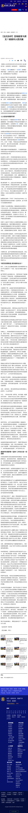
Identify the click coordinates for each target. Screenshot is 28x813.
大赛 (15, 1)
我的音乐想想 (10, 781)
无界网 (2, 802)
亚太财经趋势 (11, 740)
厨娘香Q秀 (9, 776)
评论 (5, 32)
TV (20, 9)
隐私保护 (20, 792)
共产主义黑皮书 (19, 780)
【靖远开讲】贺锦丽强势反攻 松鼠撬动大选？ (9, 657)
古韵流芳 (10, 751)
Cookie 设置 (14, 811)
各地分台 (19, 1)
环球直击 (10, 726)
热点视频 (14, 715)
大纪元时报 (16, 799)
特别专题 (18, 762)
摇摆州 (16, 119)
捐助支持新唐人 (11, 703)
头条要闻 (8, 715)
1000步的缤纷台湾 (10, 779)
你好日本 (9, 766)
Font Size (21, 60)
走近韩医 (20, 756)
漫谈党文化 (18, 783)
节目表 (9, 701)
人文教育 (10, 746)
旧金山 (5, 690)
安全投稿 (9, 794)
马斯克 (9, 69)
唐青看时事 (20, 737)
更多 (14, 802)
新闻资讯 (13, 698)
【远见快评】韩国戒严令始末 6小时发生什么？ (23, 650)
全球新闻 (10, 724)
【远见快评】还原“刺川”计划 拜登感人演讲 (23, 665)
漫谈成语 (10, 755)
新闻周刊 (10, 733)
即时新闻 (19, 715)
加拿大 (11, 688)
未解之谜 (10, 748)
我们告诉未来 (19, 764)
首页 (2, 32)
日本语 (13, 692)
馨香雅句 (10, 753)
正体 (23, 1)
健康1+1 (19, 748)
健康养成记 (20, 753)
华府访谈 (10, 735)
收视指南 (15, 792)
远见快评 (13, 32)
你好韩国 (9, 768)
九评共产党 (18, 773)
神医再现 (20, 755)
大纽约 (7, 688)
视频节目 (20, 698)
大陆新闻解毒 (21, 742)
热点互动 (20, 726)
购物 (17, 703)
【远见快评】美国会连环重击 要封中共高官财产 (23, 657)
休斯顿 (23, 688)
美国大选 (24, 93)
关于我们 (9, 792)
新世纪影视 (8, 802)
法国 (2, 690)
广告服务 (14, 794)
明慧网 (17, 800)
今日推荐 (8, 717)
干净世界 (22, 799)
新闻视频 (10, 723)
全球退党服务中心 (11, 800)
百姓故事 (18, 781)
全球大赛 (8, 718)
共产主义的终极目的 (20, 769)
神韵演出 (23, 717)
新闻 (8, 708)
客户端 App (3, 796)
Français (3, 692)
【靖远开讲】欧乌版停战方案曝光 (23, 640)
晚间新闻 (10, 730)
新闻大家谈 (20, 724)
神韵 (11, 1)
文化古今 (10, 758)
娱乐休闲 (9, 762)
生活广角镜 (9, 764)
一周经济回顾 (11, 737)
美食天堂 (9, 769)
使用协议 (3, 794)
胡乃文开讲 (20, 751)
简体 (26, 1)
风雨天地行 (18, 778)
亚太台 (10, 690)
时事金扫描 (20, 728)
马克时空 (20, 740)
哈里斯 (19, 69)
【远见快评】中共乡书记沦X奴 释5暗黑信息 (9, 665)
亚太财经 (10, 742)
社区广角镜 (10, 738)
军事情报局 (20, 735)
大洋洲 (19, 688)
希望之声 (3, 800)
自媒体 (8, 32)
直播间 (14, 701)
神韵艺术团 (9, 799)
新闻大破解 (20, 733)
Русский (8, 692)
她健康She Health (21, 749)
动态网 (22, 800)
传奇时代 (18, 766)
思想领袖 (20, 731)
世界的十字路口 (21, 738)
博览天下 (14, 717)
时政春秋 (20, 730)
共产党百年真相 (19, 768)
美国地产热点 (11, 760)
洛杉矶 (15, 688)
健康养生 (20, 746)
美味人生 (9, 771)
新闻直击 (10, 731)
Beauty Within (10, 773)
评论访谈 (20, 723)
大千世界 (9, 775)
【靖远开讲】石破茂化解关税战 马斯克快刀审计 (9, 650)
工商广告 (18, 787)
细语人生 (20, 744)
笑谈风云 (10, 749)
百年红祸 (18, 776)
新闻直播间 (14, 9)
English (20, 690)
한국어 (17, 692)
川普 (17, 124)
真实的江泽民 (19, 775)
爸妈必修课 (10, 756)
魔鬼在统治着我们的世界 (21, 771)
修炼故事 (18, 785)
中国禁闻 (10, 728)
